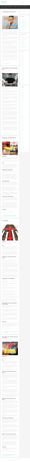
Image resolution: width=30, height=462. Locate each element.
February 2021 (22, 71)
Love (21, 121)
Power (22, 135)
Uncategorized (22, 149)
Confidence (9, 215)
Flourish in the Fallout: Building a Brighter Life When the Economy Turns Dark (24, 23)
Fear (4, 63)
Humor (22, 113)
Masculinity (6, 63)
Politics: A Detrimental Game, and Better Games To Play (24, 47)
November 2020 (23, 75)
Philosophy (9, 63)
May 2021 (22, 68)
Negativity (22, 128)
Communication (5, 215)
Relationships (22, 142)
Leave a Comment (9, 70)
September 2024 (23, 57)
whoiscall (22, 37)
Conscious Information (9, 331)
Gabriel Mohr (4, 2)
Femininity (16, 215)
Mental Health (16, 331)
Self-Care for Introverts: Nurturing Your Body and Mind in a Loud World (24, 20)
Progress (22, 138)
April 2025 (22, 54)
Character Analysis (23, 92)
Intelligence (22, 117)
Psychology (3, 332)
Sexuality (22, 145)
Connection (11, 215)
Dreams (22, 103)
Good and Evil (22, 110)
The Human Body (6, 332)
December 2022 (23, 61)
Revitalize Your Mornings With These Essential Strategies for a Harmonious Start (24, 26)
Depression (22, 102)
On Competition (5, 220)
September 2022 (23, 64)
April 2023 (22, 60)
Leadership (22, 120)
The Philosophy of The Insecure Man (9, 11)
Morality (22, 127)
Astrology (22, 89)
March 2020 (22, 79)
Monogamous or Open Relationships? (9, 137)
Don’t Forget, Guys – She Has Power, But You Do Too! (9, 337)
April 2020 (22, 78)
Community (22, 95)
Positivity (22, 134)
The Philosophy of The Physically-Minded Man (10, 68)
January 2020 (22, 82)
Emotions (13, 215)
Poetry (22, 131)
